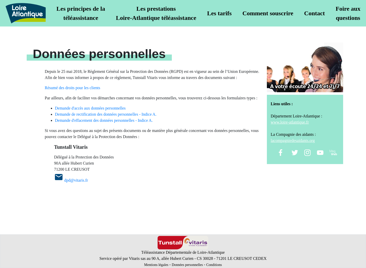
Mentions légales (156, 265)
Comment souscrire (267, 13)
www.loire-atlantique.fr (290, 122)
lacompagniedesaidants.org (293, 140)
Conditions (214, 265)
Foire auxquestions (348, 13)
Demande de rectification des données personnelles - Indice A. (105, 114)
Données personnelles (187, 265)
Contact (314, 13)
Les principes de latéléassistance (80, 13)
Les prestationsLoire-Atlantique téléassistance (156, 13)
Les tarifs (219, 13)
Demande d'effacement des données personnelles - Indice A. (104, 120)
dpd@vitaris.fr (76, 180)
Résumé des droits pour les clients (72, 88)
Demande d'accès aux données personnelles (90, 108)
